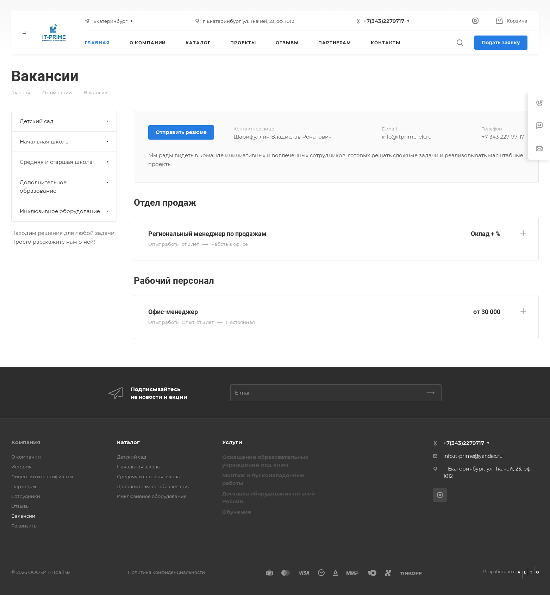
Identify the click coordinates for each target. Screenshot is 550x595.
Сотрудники (25, 496)
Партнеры (23, 486)
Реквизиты (24, 526)
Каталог (128, 442)
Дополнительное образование (65, 186)
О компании (26, 457)
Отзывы (20, 506)
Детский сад (65, 121)
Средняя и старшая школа (65, 162)
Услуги (232, 442)
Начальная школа (65, 141)
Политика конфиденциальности (166, 572)
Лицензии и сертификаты (42, 476)
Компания (25, 442)
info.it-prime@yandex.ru (472, 456)
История (21, 466)
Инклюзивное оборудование (65, 211)
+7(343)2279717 (383, 21)
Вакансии (23, 516)
